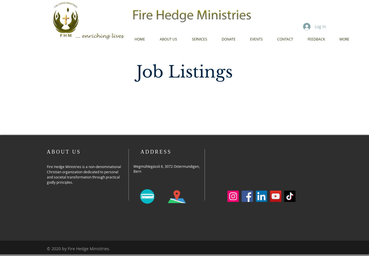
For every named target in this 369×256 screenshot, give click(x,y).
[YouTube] (275, 196)
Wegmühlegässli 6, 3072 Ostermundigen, (166, 166)
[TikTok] (289, 196)
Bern (137, 171)
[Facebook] (247, 196)
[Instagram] (233, 196)
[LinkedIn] (261, 196)
